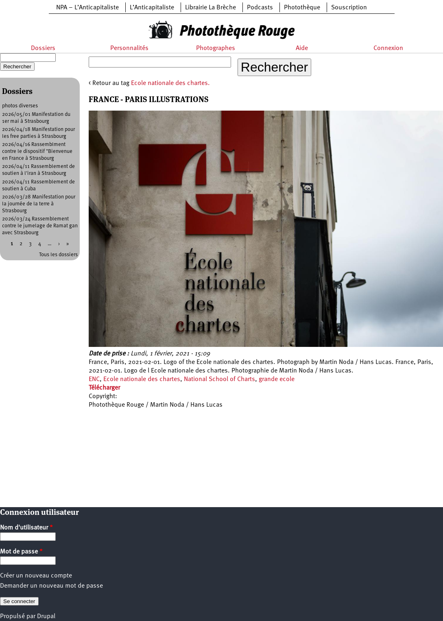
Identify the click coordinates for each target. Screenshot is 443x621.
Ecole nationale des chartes (141, 379)
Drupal (46, 616)
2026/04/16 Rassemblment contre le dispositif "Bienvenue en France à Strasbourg (37, 151)
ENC (94, 379)
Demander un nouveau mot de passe (51, 586)
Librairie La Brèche (210, 7)
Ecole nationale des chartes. (170, 83)
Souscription (349, 7)
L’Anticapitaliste (152, 7)
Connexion (388, 48)
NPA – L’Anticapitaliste (87, 7)
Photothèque (302, 7)
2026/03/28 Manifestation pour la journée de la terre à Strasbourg (38, 204)
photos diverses (20, 106)
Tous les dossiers (58, 254)
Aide (302, 48)
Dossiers (43, 48)
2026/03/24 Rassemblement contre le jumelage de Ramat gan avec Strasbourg (40, 225)
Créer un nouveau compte (36, 576)
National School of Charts (219, 379)
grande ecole (277, 379)
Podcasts (260, 7)
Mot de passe (21, 552)
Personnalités (129, 48)
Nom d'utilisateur (26, 528)
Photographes (215, 48)
